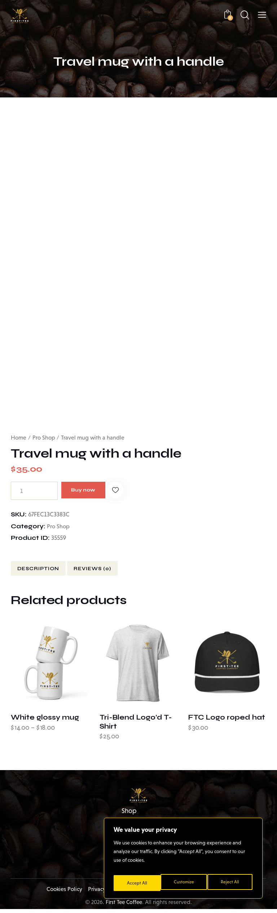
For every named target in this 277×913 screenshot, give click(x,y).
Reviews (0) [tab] (115, 565)
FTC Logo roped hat (226, 718)
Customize (136, 883)
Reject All (184, 883)
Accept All (230, 883)
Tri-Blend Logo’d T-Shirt (135, 722)
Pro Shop (43, 432)
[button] (262, 15)
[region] (183, 861)
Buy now (90, 485)
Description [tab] (45, 565)
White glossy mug (44, 718)
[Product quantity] (34, 485)
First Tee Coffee (124, 906)
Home (18, 432)
